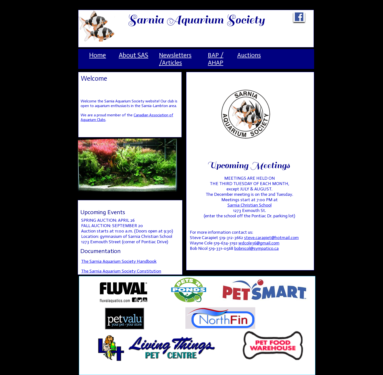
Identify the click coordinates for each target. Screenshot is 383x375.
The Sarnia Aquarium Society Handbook (119, 261)
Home (97, 55)
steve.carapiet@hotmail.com (271, 237)
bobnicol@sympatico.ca (256, 248)
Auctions (249, 55)
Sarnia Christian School (249, 205)
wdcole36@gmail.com (258, 243)
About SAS (133, 55)
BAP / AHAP (215, 58)
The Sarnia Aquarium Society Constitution (121, 271)
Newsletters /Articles (175, 58)
